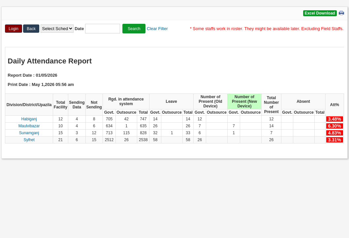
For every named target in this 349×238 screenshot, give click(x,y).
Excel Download (320, 13)
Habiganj (29, 119)
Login (13, 28)
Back (31, 28)
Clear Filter (157, 28)
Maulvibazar (29, 126)
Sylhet (28, 140)
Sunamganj (29, 133)
